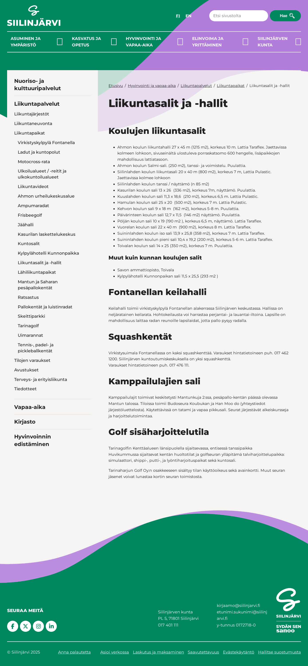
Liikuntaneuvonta (33, 123)
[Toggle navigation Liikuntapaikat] (87, 133)
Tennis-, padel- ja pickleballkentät (35, 347)
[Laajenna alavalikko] (59, 41)
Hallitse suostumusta (279, 652)
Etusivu (116, 85)
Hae (283, 15)
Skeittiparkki (31, 316)
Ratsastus (28, 297)
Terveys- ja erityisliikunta (40, 379)
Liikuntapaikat (29, 133)
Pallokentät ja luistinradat (45, 306)
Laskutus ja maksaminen (158, 652)
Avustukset (26, 370)
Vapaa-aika (29, 407)
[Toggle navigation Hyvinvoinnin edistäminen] (86, 443)
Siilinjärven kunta (273, 42)
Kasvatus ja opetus (86, 42)
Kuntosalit (29, 243)
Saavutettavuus (203, 652)
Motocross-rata (34, 161)
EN (189, 15)
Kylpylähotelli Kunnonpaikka (48, 253)
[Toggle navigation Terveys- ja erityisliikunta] (87, 379)
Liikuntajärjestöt (31, 114)
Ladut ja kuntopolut (39, 152)
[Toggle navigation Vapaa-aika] (86, 406)
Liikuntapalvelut (36, 104)
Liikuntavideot (33, 186)
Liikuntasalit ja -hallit (39, 262)
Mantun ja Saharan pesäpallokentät (38, 284)
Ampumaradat (33, 205)
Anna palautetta (74, 652)
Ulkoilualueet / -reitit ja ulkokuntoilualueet (42, 174)
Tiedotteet (25, 388)
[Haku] (238, 15)
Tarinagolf (28, 325)
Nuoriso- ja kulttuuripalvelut (37, 85)
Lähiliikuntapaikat (37, 272)
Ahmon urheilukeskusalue (46, 196)
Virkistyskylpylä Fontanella (46, 142)
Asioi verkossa (114, 652)
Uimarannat (30, 335)
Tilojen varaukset (32, 360)
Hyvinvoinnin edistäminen (32, 440)
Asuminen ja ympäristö (26, 42)
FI (178, 15)
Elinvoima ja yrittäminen (207, 42)
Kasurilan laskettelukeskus (46, 234)
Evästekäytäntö (238, 652)
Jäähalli (26, 224)
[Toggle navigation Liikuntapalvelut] (86, 103)
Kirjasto (25, 421)
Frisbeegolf (30, 215)
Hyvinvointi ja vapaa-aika (143, 42)
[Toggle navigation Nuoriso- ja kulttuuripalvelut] (86, 87)
